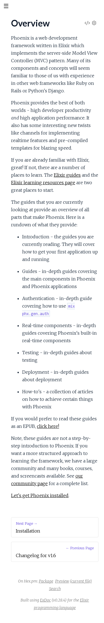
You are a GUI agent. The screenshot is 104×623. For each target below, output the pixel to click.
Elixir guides (67, 175)
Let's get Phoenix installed (40, 495)
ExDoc (45, 600)
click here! (48, 426)
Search (55, 588)
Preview (62, 581)
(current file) (81, 581)
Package (46, 581)
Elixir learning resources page (43, 182)
